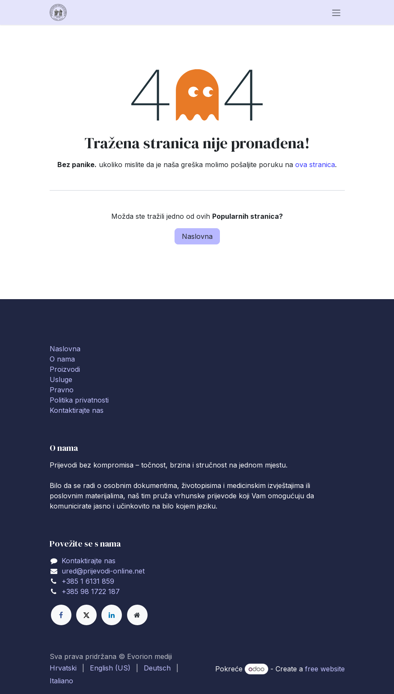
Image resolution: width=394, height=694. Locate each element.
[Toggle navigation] (336, 12)
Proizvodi (65, 369)
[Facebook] (61, 615)
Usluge (61, 379)
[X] (86, 615)
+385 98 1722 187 (91, 591)
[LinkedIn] (111, 615)
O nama (62, 359)
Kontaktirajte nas (77, 410)
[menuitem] (63, 668)
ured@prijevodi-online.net (103, 571)
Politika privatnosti (79, 400)
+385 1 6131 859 (88, 581)
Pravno (62, 389)
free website (325, 669)
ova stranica (315, 164)
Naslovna (197, 236)
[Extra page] (137, 615)
